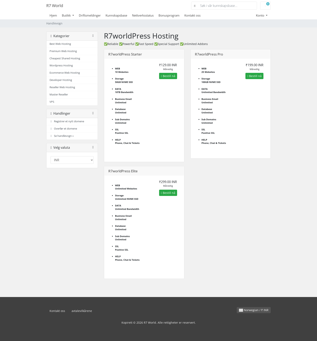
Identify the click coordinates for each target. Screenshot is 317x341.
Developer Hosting (61, 80)
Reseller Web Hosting (62, 87)
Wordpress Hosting (61, 65)
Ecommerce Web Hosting (65, 72)
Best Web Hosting (60, 44)
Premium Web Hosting (63, 51)
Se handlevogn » (62, 136)
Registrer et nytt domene (67, 121)
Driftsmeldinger (90, 15)
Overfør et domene (63, 128)
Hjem (53, 15)
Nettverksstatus (143, 15)
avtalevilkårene (82, 311)
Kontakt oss (192, 15)
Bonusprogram (169, 15)
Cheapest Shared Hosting (65, 58)
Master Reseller (59, 94)
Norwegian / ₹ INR (253, 310)
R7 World (54, 5)
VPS (52, 102)
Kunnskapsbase (116, 15)
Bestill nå (168, 76)
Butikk (67, 15)
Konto (260, 15)
